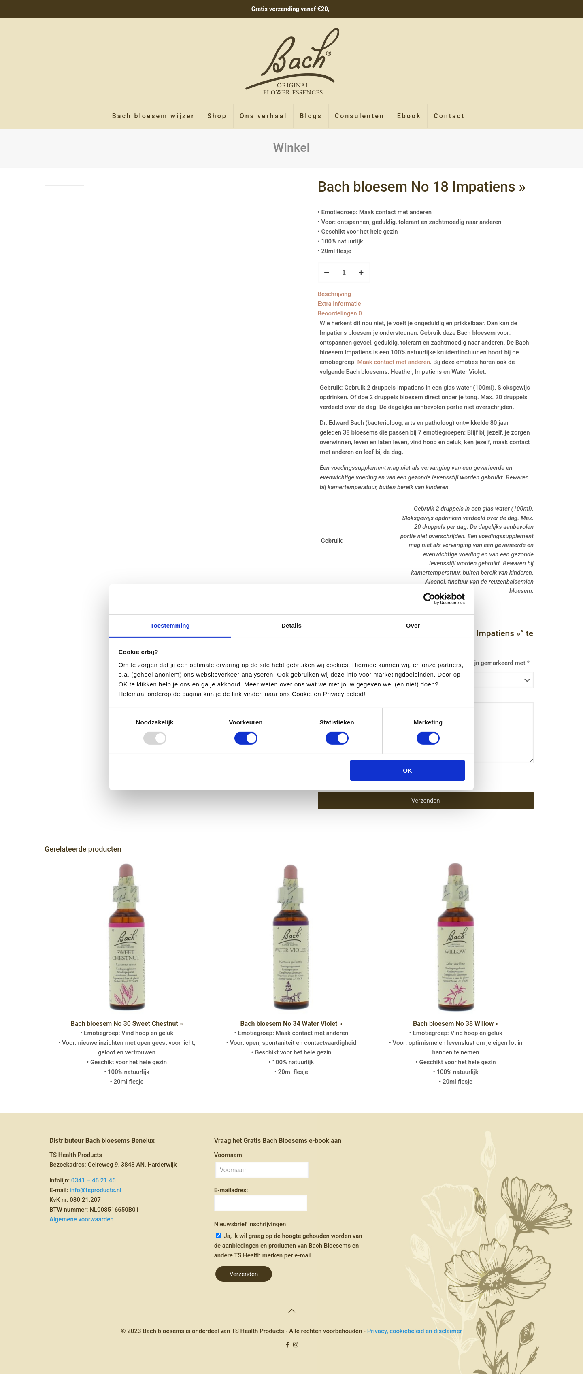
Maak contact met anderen (393, 362)
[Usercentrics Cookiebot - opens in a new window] (429, 599)
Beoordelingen (340, 313)
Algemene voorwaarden (81, 1219)
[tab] (426, 294)
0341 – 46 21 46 (93, 1180)
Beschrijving (334, 294)
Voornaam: (229, 1155)
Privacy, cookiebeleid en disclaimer (414, 1331)
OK (407, 770)
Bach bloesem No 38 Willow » (455, 1023)
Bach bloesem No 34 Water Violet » (291, 1023)
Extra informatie (339, 303)
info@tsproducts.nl (95, 1190)
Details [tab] (291, 625)
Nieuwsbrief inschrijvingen (250, 1224)
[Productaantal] (344, 272)
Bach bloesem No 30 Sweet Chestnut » (127, 1023)
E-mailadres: (260, 1199)
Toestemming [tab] (170, 625)
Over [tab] (413, 625)
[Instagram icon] (296, 1344)
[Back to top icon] (291, 1310)
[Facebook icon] (287, 1344)
